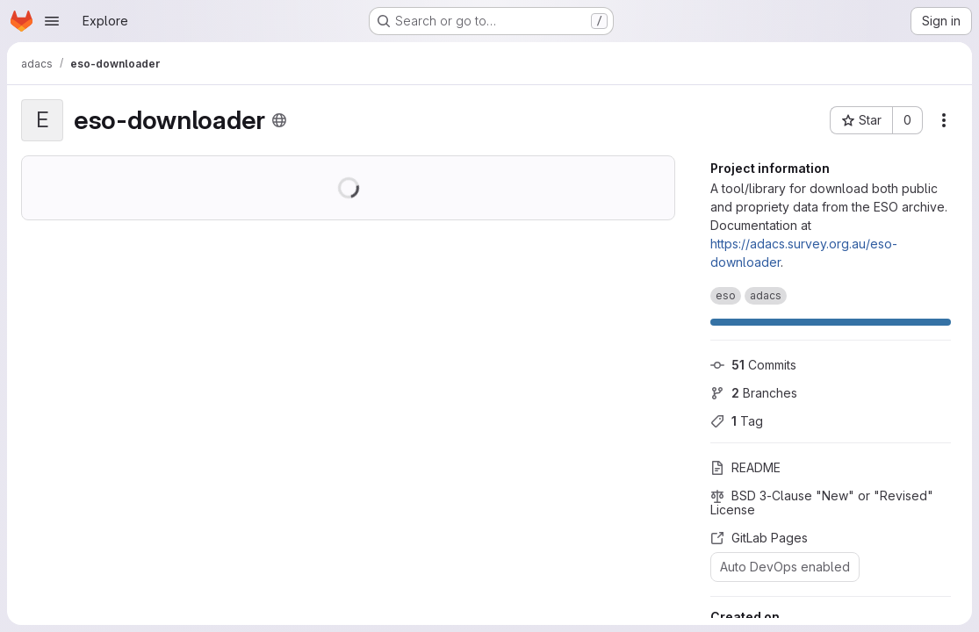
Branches (753, 392)
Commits (753, 364)
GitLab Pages (759, 537)
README (745, 467)
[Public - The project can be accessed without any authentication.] (279, 120)
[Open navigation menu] (52, 21)
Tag (736, 420)
